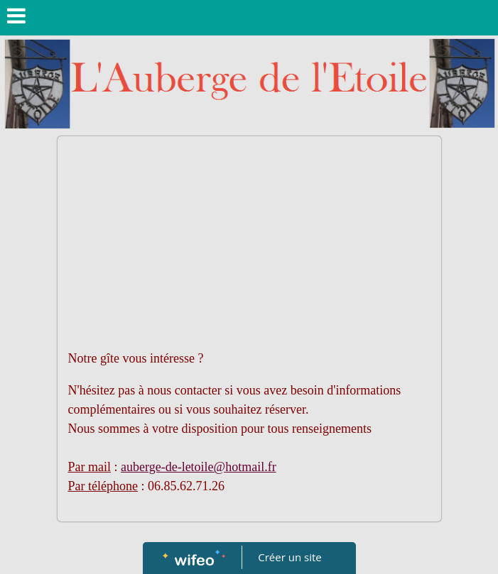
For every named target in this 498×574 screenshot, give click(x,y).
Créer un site (289, 557)
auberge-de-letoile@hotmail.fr (198, 467)
